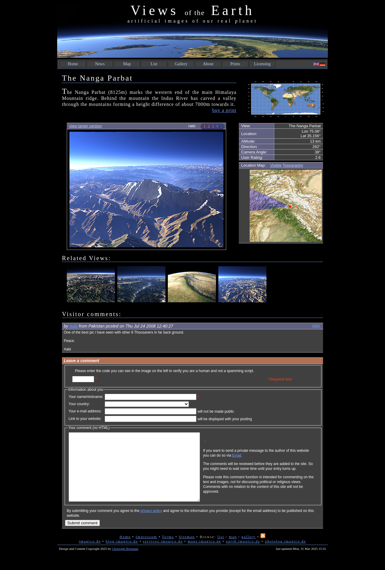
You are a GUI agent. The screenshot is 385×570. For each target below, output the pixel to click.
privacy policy (151, 524)
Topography (293, 165)
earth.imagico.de (243, 555)
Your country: (79, 404)
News (100, 64)
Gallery (181, 64)
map (233, 550)
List (154, 64)
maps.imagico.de (204, 555)
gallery (249, 550)
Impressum (146, 550)
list (220, 550)
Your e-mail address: (85, 411)
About (208, 64)
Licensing (262, 64)
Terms (168, 550)
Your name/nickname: (86, 397)
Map (127, 64)
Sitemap (187, 550)
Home (73, 64)
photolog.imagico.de (285, 555)
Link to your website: (85, 419)
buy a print (224, 110)
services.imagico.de (163, 555)
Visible (276, 165)
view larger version (85, 126)
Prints (235, 64)
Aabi (73, 326)
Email (265, 460)
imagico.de (90, 555)
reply (316, 326)
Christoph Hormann (125, 562)
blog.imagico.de (122, 555)
